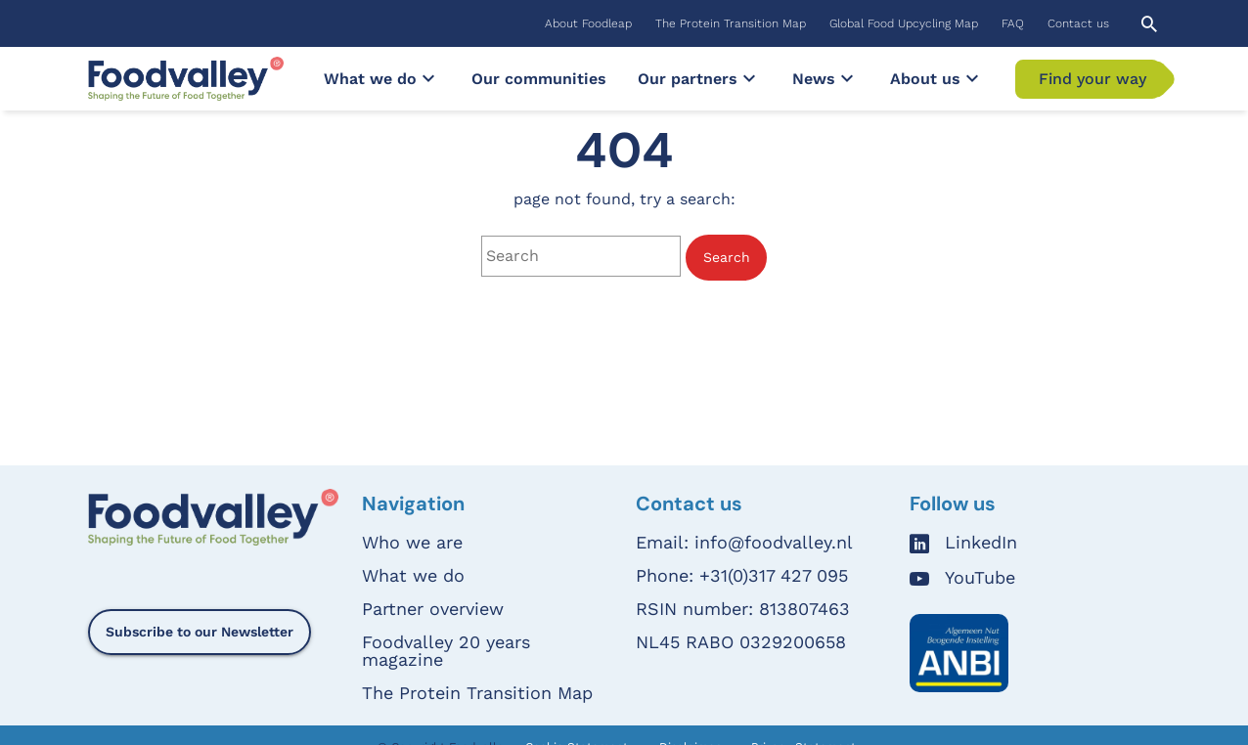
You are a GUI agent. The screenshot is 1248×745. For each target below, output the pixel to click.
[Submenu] (428, 78)
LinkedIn (981, 543)
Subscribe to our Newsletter (199, 631)
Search (726, 257)
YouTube (980, 578)
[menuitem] (588, 23)
